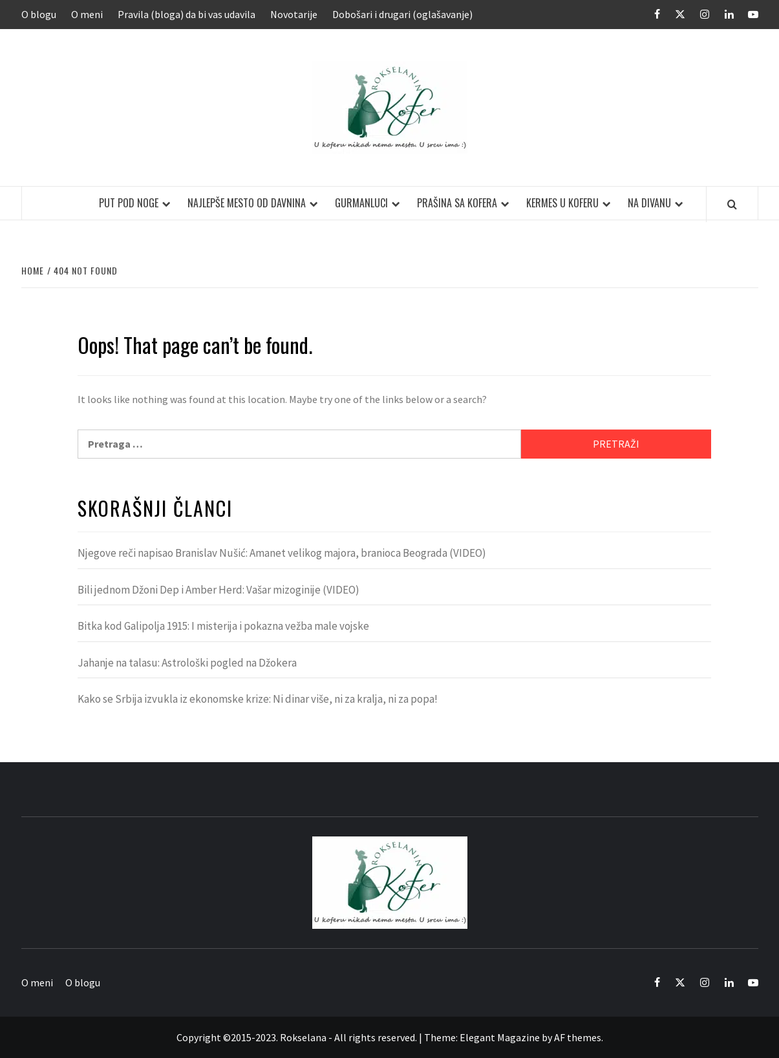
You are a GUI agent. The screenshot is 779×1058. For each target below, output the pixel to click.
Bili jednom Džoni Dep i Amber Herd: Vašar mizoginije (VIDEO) (218, 590)
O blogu (38, 14)
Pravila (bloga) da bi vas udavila (186, 14)
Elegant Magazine (500, 1037)
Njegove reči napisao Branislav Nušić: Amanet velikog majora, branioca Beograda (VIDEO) (282, 553)
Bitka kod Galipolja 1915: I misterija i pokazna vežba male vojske (223, 626)
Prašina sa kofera (457, 203)
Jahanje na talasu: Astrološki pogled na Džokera (187, 663)
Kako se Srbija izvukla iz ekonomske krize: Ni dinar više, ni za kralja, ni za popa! (258, 699)
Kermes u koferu (562, 203)
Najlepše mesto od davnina (246, 203)
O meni (87, 14)
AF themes (577, 1037)
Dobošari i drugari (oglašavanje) (402, 14)
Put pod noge (128, 203)
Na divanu (649, 203)
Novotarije (293, 14)
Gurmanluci (361, 203)
